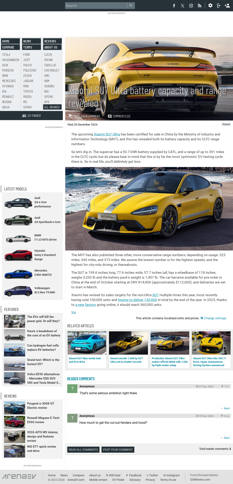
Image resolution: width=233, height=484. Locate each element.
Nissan (6, 101)
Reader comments (81, 378)
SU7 (155, 295)
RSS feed (114, 475)
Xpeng (48, 96)
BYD (46, 101)
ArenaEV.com (75, 479)
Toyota (28, 91)
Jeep (26, 59)
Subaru (49, 86)
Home (6, 41)
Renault (8, 96)
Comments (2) (119, 116)
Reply (227, 408)
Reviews (50, 41)
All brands (52, 107)
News (27, 41)
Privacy (150, 479)
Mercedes (9, 80)
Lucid (48, 54)
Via (73, 312)
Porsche (8, 70)
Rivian (48, 59)
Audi (5, 65)
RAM (46, 80)
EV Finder (118, 479)
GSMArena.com (200, 479)
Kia (4, 91)
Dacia (6, 107)
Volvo (27, 65)
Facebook (135, 475)
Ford (26, 54)
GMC (47, 75)
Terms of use (168, 479)
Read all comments (83, 449)
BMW (5, 75)
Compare (8, 47)
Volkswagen (10, 59)
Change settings (213, 318)
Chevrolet (52, 70)
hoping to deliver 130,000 (137, 300)
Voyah (27, 107)
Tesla (6, 54)
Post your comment (84, 116)
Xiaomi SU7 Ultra (107, 134)
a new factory (85, 305)
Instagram (173, 475)
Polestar (29, 70)
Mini (26, 86)
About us (51, 47)
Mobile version (98, 479)
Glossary (135, 479)
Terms (27, 47)
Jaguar (28, 80)
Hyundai (8, 86)
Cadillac (50, 65)
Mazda (27, 96)
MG (25, 101)
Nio (46, 91)
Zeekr (27, 75)
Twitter (153, 475)
